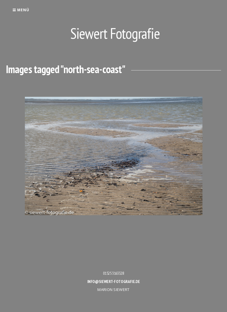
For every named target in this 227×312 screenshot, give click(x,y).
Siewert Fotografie (115, 33)
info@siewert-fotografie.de (113, 281)
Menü (21, 9)
